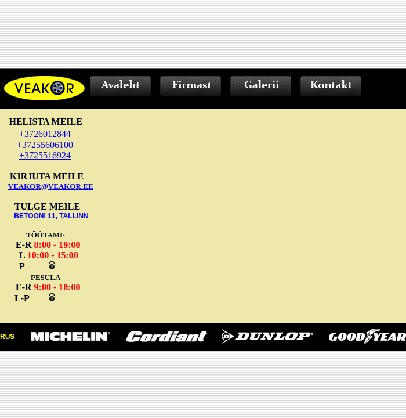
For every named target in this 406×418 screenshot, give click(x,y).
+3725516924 (45, 155)
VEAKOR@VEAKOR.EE (50, 186)
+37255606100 (45, 145)
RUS (7, 337)
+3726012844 (45, 134)
